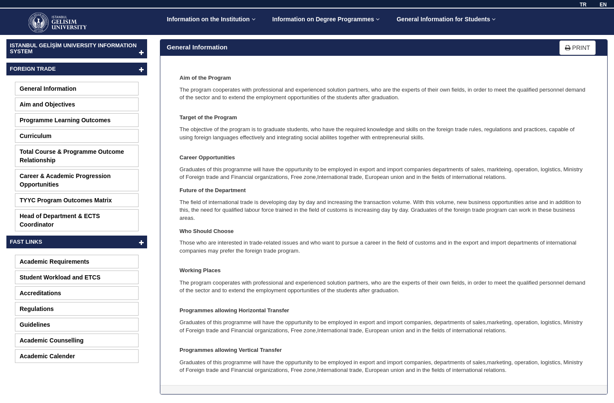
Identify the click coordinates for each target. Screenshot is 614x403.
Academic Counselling (52, 340)
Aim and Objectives (47, 104)
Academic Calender (47, 356)
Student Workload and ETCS (60, 277)
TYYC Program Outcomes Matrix (66, 200)
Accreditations (40, 293)
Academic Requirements (54, 261)
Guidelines (35, 324)
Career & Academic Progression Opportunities (65, 180)
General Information (48, 88)
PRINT (577, 47)
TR (582, 5)
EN (603, 5)
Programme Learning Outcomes (65, 120)
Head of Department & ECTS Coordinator (60, 220)
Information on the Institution (211, 19)
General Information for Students (446, 19)
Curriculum (36, 135)
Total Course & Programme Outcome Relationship (72, 156)
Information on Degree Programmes (326, 19)
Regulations (37, 308)
